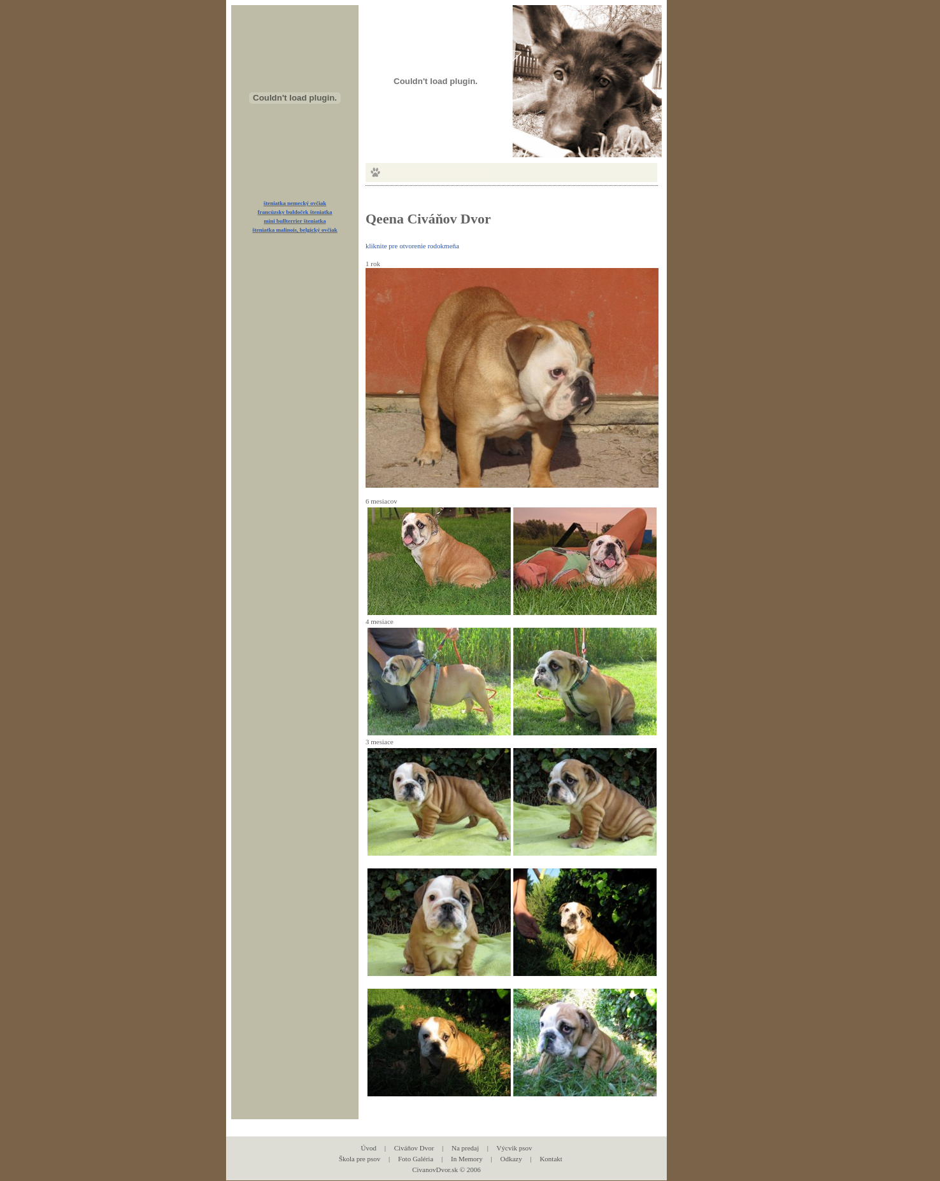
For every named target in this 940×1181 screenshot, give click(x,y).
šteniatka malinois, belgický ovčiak (295, 230)
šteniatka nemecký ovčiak (295, 203)
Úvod (368, 1148)
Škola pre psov (359, 1159)
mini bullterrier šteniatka (294, 221)
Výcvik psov (514, 1148)
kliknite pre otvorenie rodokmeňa (412, 246)
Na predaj (465, 1148)
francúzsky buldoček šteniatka (294, 212)
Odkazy (511, 1159)
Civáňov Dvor (414, 1148)
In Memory (467, 1159)
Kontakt (550, 1159)
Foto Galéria (415, 1159)
